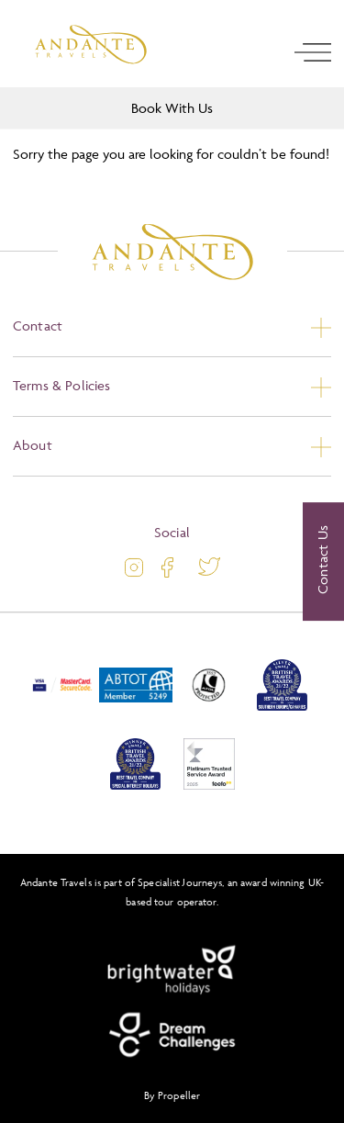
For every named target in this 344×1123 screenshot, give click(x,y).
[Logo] (91, 44)
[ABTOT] (135, 706)
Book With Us (172, 108)
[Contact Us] (323, 562)
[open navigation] (312, 52)
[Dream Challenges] (172, 1035)
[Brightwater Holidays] (172, 970)
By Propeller (172, 1095)
